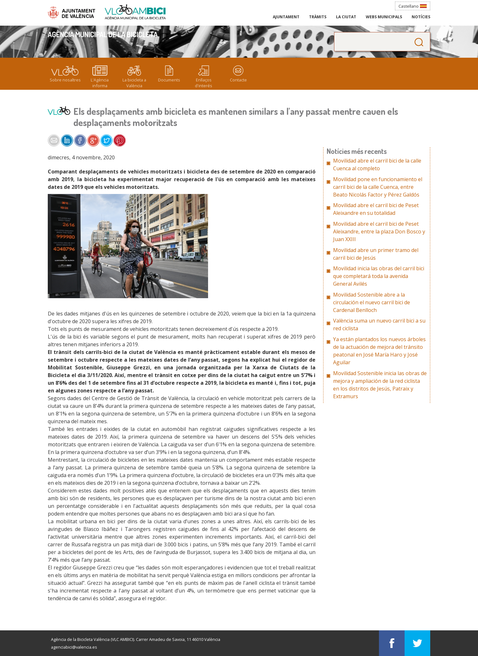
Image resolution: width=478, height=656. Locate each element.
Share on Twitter (106, 140)
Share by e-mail (54, 140)
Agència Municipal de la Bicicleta (135, 12)
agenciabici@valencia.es (74, 647)
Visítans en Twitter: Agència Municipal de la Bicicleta (417, 643)
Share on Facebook (80, 140)
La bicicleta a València (134, 82)
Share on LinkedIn (67, 140)
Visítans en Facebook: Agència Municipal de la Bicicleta (392, 643)
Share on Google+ (93, 140)
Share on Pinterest (119, 140)
